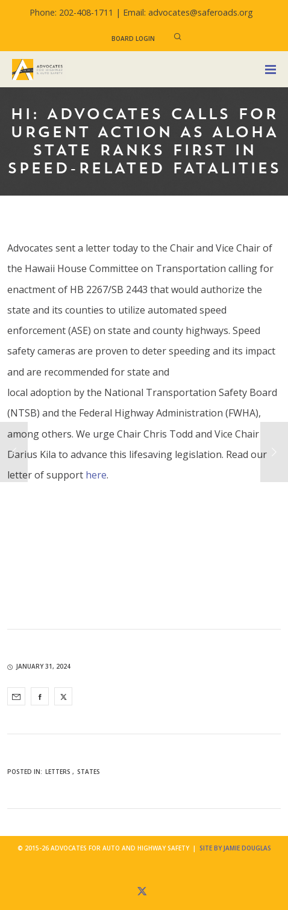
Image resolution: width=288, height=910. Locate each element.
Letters (57, 771)
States (88, 771)
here (96, 474)
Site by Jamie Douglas (235, 848)
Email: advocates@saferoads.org (188, 12)
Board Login (133, 38)
